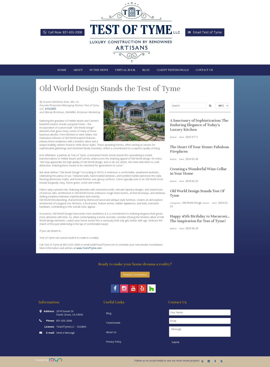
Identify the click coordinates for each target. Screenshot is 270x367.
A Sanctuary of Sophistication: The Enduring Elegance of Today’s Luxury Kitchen (199, 125)
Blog (108, 313)
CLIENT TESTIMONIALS (173, 70)
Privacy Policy (113, 341)
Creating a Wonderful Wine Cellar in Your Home (198, 171)
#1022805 (50, 108)
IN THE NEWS (99, 70)
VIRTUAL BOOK (125, 70)
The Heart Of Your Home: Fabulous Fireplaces (199, 149)
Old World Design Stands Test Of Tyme (197, 193)
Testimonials (113, 322)
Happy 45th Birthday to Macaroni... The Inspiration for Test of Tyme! (200, 218)
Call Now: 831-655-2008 (65, 32)
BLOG (146, 70)
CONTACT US (204, 70)
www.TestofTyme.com (89, 248)
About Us (111, 332)
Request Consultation (135, 274)
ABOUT (78, 70)
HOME (61, 70)
